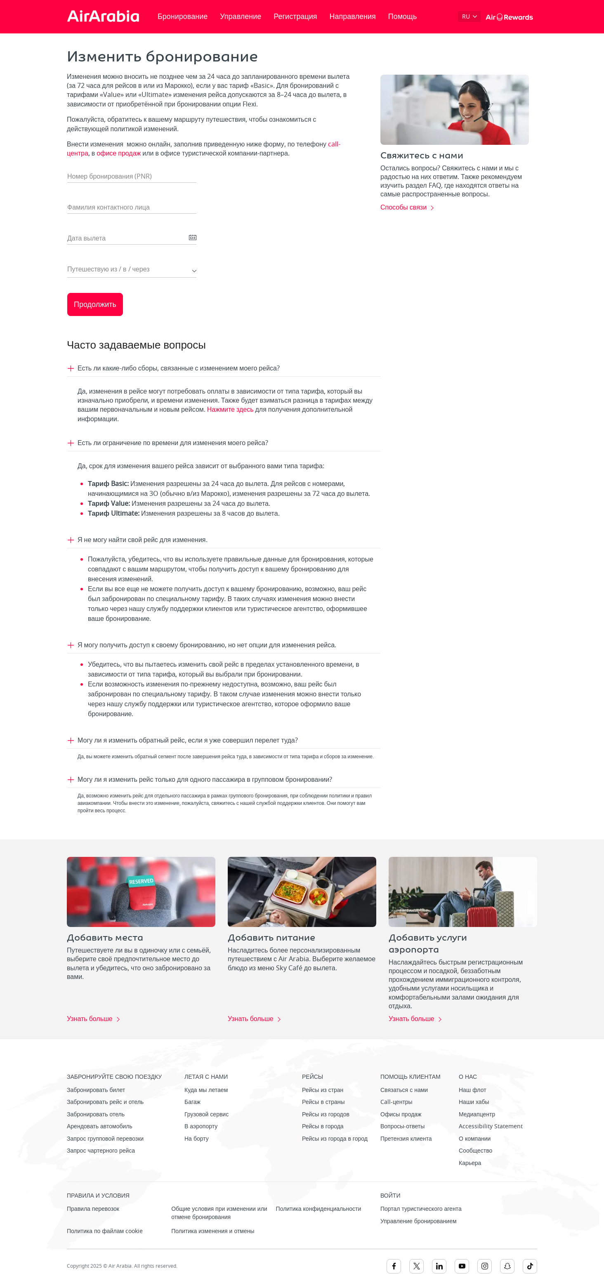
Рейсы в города (323, 1126)
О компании (475, 1138)
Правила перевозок (93, 1209)
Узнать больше (90, 1019)
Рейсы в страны (323, 1102)
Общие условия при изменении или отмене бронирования (219, 1213)
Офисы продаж (400, 1114)
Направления (353, 16)
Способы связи (403, 207)
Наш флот (472, 1090)
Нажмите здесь (231, 410)
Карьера (470, 1163)
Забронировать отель (96, 1114)
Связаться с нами (404, 1090)
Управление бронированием (418, 1221)
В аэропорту (200, 1126)
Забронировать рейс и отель (105, 1102)
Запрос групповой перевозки (105, 1138)
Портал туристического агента (421, 1209)
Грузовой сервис (206, 1114)
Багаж (192, 1102)
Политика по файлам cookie (105, 1231)
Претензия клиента (406, 1138)
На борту (196, 1138)
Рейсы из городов (325, 1114)
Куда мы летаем (206, 1090)
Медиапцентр (477, 1114)
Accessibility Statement (491, 1126)
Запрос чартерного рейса (101, 1150)
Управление (240, 16)
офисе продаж (119, 153)
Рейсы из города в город (335, 1138)
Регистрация (295, 16)
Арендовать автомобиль (99, 1126)
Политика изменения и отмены (212, 1231)
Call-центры (396, 1102)
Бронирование (183, 16)
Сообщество (475, 1150)
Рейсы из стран (322, 1090)
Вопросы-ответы (402, 1126)
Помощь (402, 16)
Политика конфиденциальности (318, 1209)
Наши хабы (474, 1102)
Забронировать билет (96, 1090)
